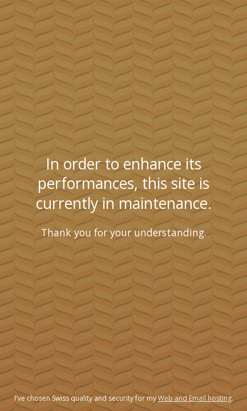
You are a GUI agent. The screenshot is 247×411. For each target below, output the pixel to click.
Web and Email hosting (195, 398)
